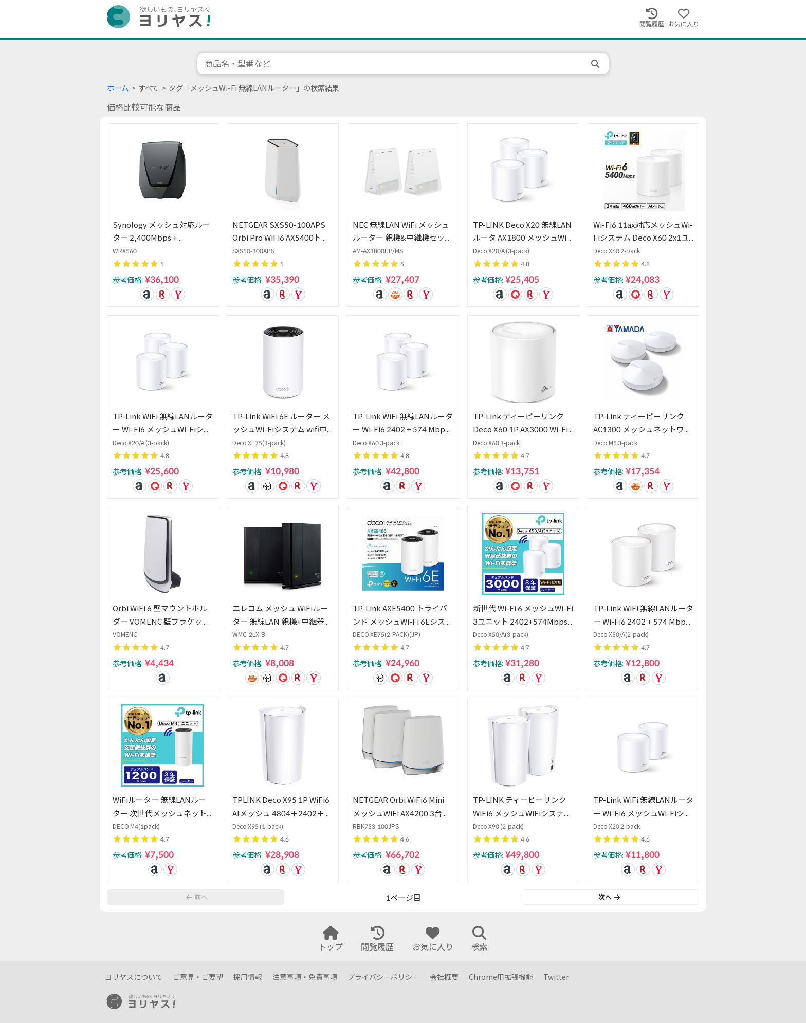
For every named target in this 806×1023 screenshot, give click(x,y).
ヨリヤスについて (133, 977)
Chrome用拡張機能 (501, 977)
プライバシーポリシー (383, 977)
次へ (609, 897)
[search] (596, 63)
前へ (197, 897)
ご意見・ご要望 (198, 977)
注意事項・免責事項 (304, 977)
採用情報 (247, 977)
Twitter (556, 977)
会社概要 (444, 977)
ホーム (118, 88)
